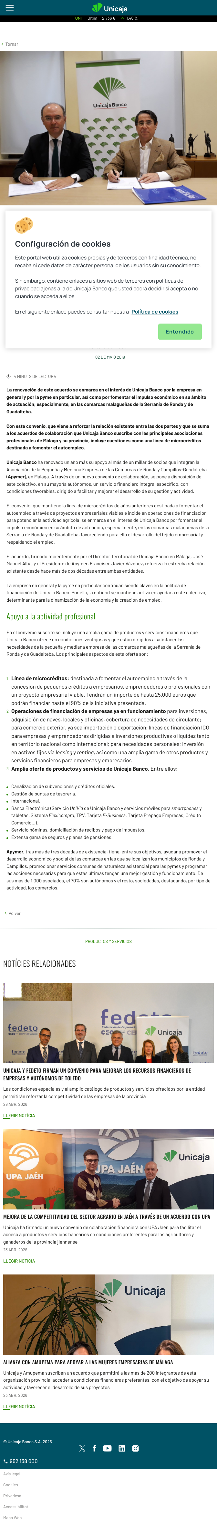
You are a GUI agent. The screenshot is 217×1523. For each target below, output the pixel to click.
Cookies (10, 1484)
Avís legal (11, 1473)
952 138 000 (20, 1461)
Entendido (180, 331)
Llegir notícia (19, 1115)
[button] (9, 44)
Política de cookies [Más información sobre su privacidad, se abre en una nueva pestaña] (154, 311)
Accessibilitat (15, 1506)
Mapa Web (12, 1517)
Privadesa (12, 1495)
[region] (108, 279)
